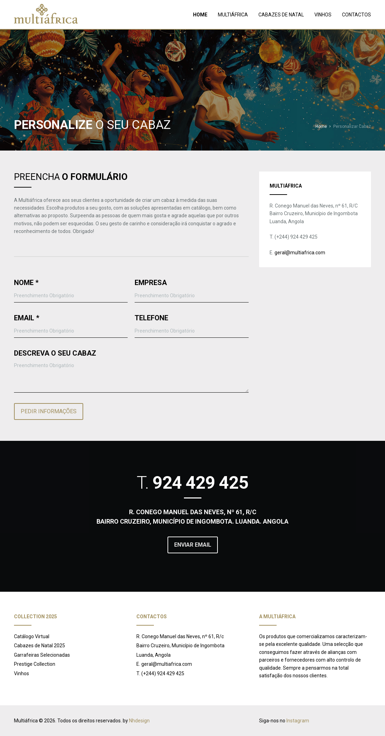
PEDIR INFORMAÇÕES (49, 411)
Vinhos (21, 673)
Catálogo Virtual (31, 636)
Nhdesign (139, 720)
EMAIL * (26, 318)
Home (321, 126)
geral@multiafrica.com (300, 252)
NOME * (26, 282)
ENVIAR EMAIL (192, 544)
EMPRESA (151, 282)
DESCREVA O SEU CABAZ (55, 353)
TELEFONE (151, 318)
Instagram (297, 720)
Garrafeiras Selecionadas (42, 655)
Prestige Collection (34, 664)
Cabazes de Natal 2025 (39, 645)
